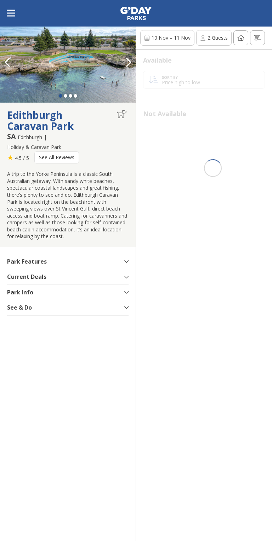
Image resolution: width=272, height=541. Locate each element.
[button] (128, 62)
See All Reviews (56, 157)
